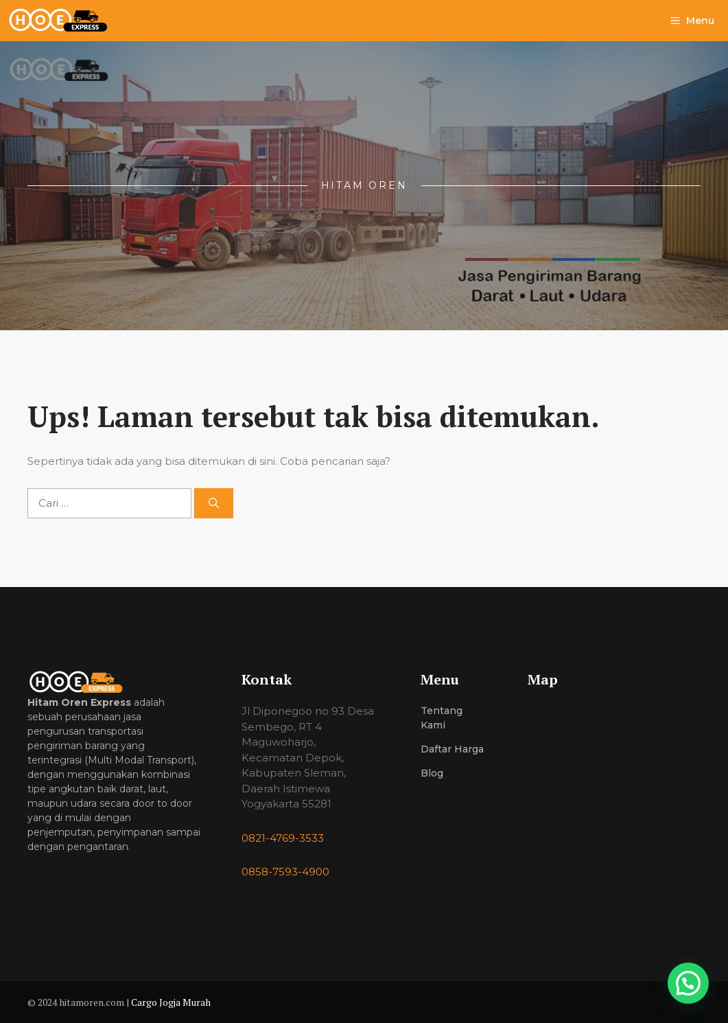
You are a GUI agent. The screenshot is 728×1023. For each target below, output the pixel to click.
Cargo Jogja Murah (171, 1002)
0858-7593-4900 (285, 871)
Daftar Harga (452, 749)
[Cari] (213, 503)
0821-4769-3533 (283, 837)
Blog (432, 773)
